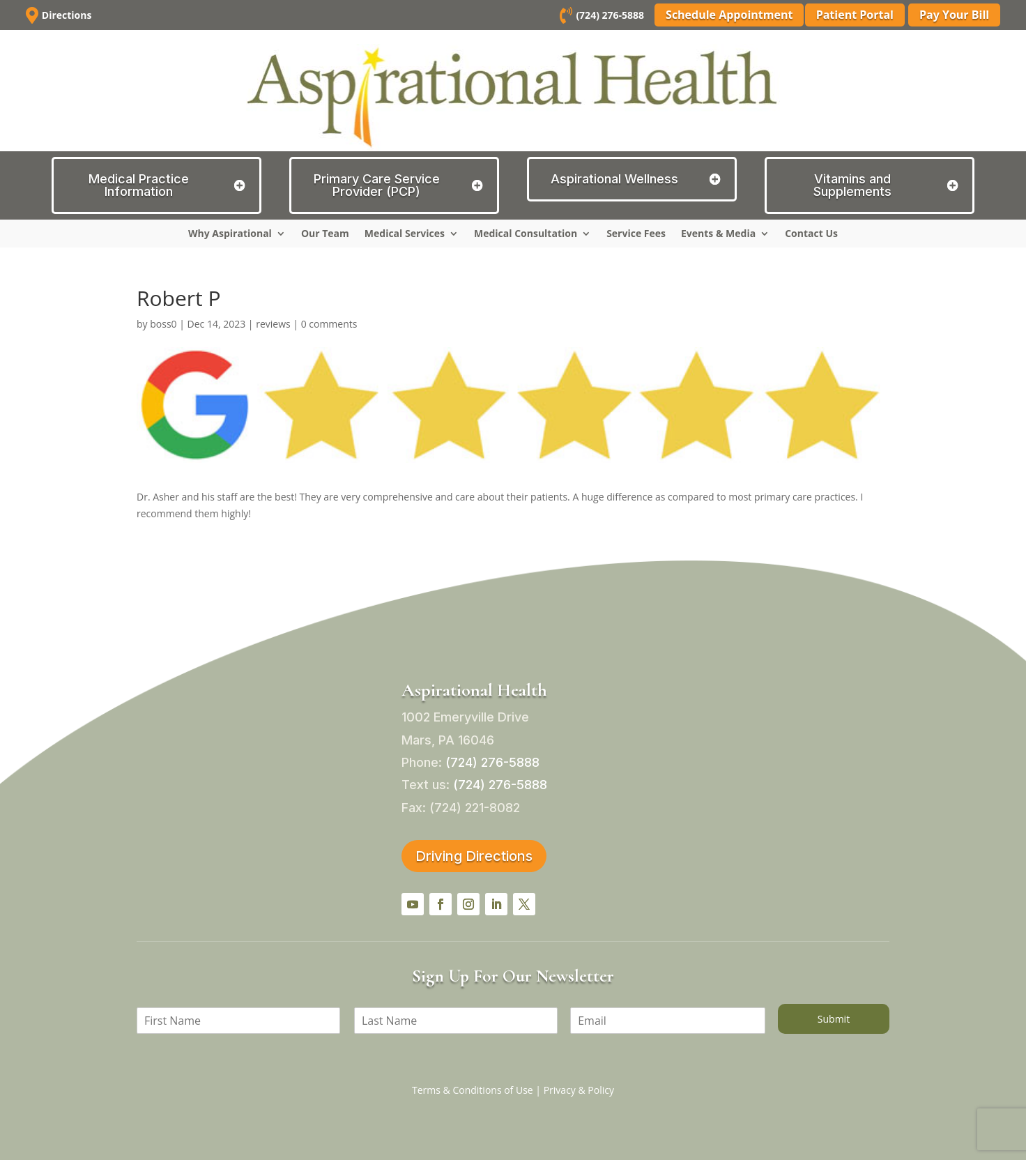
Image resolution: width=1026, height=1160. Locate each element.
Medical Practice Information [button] (139, 185)
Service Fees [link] (636, 234)
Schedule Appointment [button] (726, 14)
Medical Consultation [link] (525, 234)
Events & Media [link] (718, 234)
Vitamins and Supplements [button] (852, 185)
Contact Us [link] (811, 234)
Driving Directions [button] (474, 856)
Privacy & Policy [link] (579, 1090)
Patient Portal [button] (855, 14)
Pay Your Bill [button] (954, 14)
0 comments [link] (329, 323)
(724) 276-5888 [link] (608, 15)
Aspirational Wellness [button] (614, 179)
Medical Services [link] (405, 234)
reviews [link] (273, 323)
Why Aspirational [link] (230, 234)
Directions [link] (67, 15)
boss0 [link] (163, 323)
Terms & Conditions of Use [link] (472, 1090)
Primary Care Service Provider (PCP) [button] (377, 185)
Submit (834, 1018)
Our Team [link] (325, 234)
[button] (412, 904)
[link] (564, 17)
